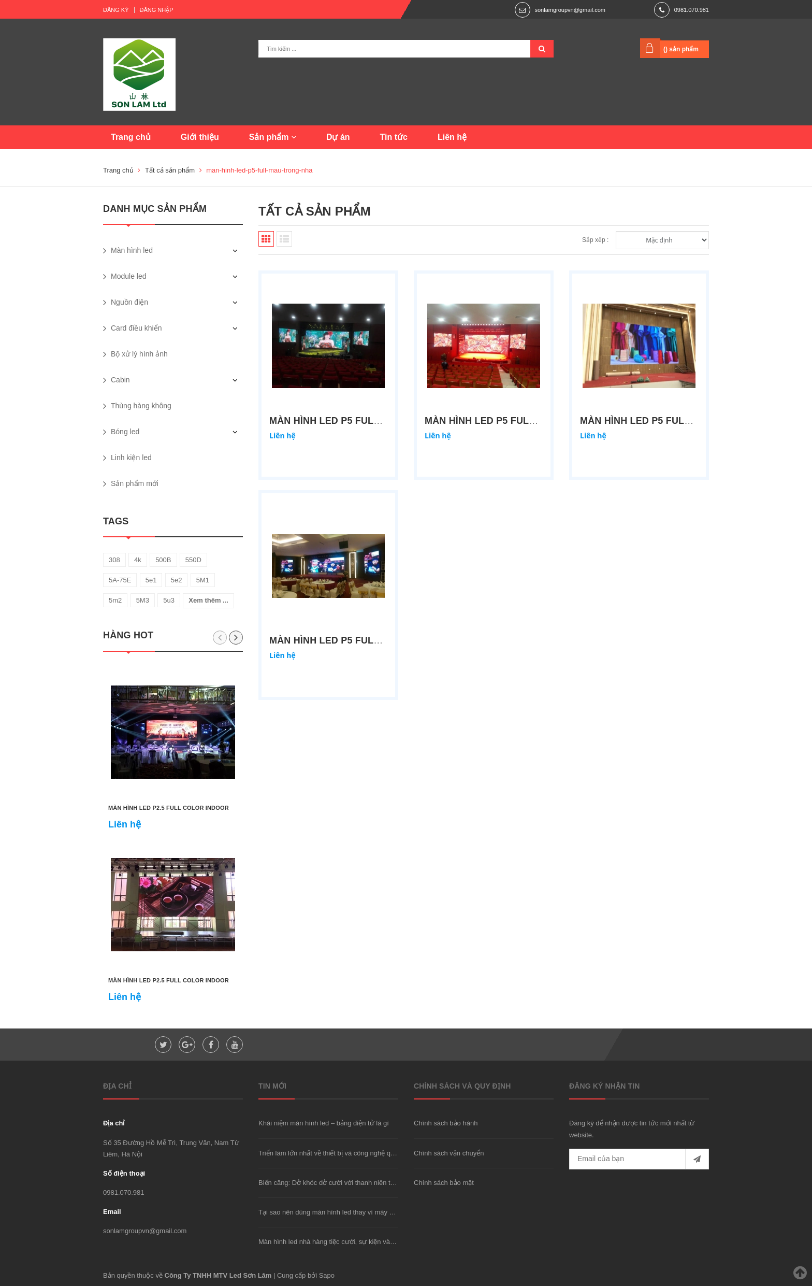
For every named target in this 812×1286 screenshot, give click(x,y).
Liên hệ (452, 137)
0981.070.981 (691, 10)
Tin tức (394, 137)
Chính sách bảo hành (445, 1123)
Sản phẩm (272, 137)
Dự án (338, 137)
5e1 (151, 580)
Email (112, 1212)
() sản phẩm (681, 49)
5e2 (176, 580)
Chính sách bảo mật (444, 1183)
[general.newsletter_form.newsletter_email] (639, 1159)
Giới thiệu (200, 137)
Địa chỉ (113, 1123)
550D (193, 560)
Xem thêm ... (208, 600)
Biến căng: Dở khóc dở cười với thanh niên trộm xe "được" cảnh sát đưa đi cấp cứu (383, 1183)
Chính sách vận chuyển (449, 1153)
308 (114, 560)
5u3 (169, 600)
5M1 (202, 580)
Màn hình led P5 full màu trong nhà (366, 640)
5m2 (115, 600)
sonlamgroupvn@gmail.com (569, 10)
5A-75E (120, 580)
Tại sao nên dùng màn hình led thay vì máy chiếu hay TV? (345, 1212)
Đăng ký (116, 10)
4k (137, 560)
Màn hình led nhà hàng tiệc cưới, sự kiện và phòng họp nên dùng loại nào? (370, 1242)
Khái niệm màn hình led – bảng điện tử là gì (323, 1123)
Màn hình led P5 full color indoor (362, 421)
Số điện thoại (124, 1173)
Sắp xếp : (595, 240)
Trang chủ (131, 137)
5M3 (142, 600)
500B (163, 560)
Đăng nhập (156, 10)
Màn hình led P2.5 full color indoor (168, 808)
